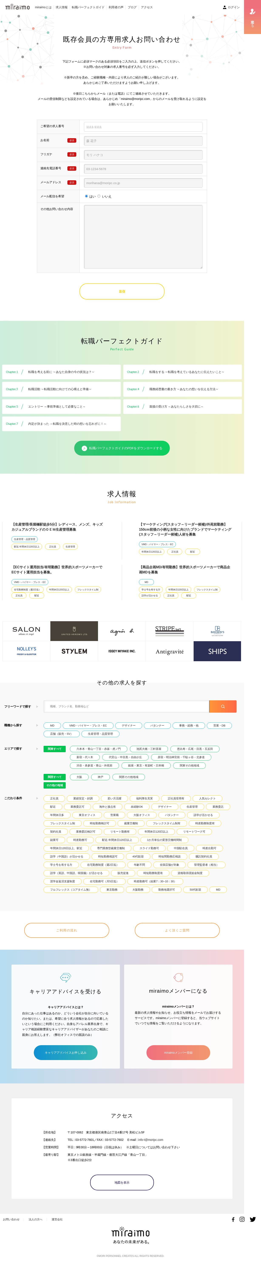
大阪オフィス (141, 815)
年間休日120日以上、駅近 (66, 848)
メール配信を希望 (52, 196)
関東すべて (55, 748)
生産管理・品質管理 (24, 539)
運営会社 (57, 1219)
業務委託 (218, 806)
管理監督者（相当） (206, 864)
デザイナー (129, 725)
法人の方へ (36, 1219)
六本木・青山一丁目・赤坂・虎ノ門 (99, 748)
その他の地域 (54, 785)
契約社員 (55, 831)
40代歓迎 (138, 856)
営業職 (114, 815)
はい (92, 196)
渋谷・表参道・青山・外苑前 (94, 765)
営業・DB (219, 725)
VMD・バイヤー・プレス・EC (157, 544)
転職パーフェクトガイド (88, 7)
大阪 (79, 777)
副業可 (54, 839)
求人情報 (62, 7)
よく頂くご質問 (177, 930)
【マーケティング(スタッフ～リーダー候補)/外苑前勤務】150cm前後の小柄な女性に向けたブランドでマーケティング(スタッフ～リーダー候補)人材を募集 (185, 529)
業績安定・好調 (83, 798)
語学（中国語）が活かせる (66, 856)
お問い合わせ (11, 1219)
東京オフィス (87, 815)
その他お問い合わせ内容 (56, 209)
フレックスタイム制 (87, 589)
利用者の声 (116, 7)
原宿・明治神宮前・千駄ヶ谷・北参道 (181, 757)
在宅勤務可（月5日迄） (104, 881)
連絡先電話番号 (50, 168)
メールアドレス (50, 182)
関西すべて (55, 777)
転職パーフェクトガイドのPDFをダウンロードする (122, 448)
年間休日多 (57, 815)
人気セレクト (207, 798)
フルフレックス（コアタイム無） (71, 889)
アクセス (147, 7)
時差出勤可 (209, 848)
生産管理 (70, 546)
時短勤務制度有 (153, 873)
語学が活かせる (150, 595)
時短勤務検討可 (99, 823)
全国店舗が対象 (169, 864)
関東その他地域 (189, 765)
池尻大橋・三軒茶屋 (148, 748)
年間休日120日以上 (152, 551)
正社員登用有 (176, 798)
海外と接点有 (107, 806)
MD (146, 582)
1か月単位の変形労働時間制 (164, 839)
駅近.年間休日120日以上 (27, 546)
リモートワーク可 (194, 831)
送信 (122, 291)
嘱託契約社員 (204, 856)
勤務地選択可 (166, 889)
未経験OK (137, 806)
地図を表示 (122, 1182)
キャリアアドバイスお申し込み (66, 1052)
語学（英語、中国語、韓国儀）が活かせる (76, 873)
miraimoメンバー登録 (178, 1052)
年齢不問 (139, 864)
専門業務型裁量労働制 (111, 848)
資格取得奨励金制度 (190, 873)
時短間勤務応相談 (170, 856)
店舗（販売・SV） (61, 733)
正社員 (52, 546)
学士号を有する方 (151, 589)
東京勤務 (112, 889)
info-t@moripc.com (150, 1139)
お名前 (44, 140)
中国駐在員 (181, 848)
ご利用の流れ (66, 930)
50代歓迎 (195, 889)
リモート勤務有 (120, 831)
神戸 (100, 777)
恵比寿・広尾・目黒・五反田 (195, 748)
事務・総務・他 (189, 725)
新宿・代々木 (85, 757)
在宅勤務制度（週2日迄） (27, 589)
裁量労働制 (131, 823)
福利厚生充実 (144, 798)
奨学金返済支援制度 (62, 881)
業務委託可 (77, 806)
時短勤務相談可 (108, 856)
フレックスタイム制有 (166, 823)
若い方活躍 (114, 798)
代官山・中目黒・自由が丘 (125, 757)
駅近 (192, 551)
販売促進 (123, 873)
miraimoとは (43, 7)
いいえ (107, 196)
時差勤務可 (80, 839)
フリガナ (46, 154)
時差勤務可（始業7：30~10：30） (155, 881)
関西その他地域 (128, 777)
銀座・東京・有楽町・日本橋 (146, 765)
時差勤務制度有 (205, 823)
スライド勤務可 (149, 848)
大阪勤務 (137, 889)
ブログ (132, 7)
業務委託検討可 (85, 831)
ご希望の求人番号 (52, 126)
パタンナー (157, 725)
